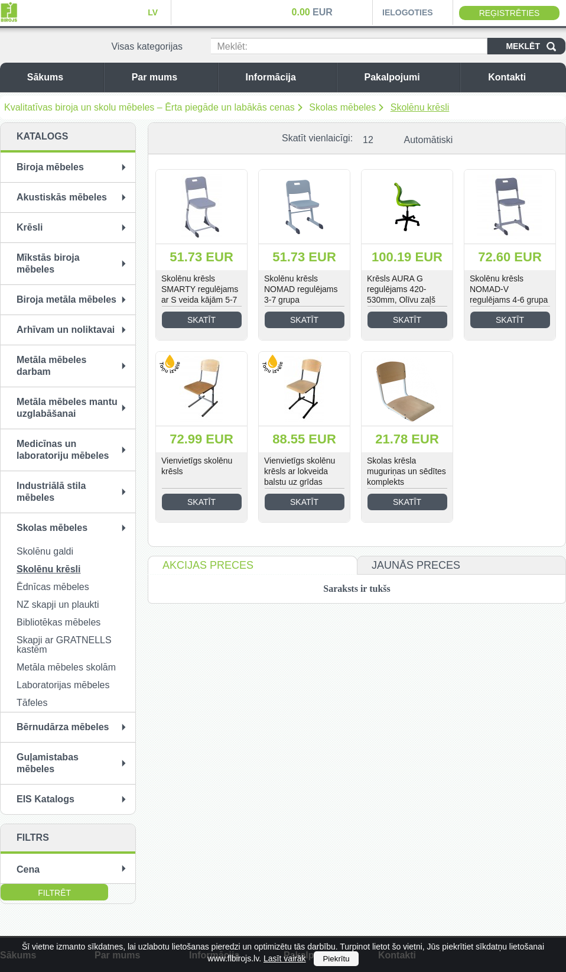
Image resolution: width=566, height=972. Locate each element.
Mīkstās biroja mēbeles (48, 263)
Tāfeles (32, 703)
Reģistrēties (509, 13)
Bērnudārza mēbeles (63, 727)
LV (153, 12)
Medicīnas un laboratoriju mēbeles (63, 450)
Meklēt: (232, 46)
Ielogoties (407, 12)
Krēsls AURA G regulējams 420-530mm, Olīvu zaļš (401, 289)
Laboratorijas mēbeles (63, 685)
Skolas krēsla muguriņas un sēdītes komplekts (406, 471)
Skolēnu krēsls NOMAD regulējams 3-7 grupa (300, 289)
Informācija (288, 77)
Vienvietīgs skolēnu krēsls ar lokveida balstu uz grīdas (299, 471)
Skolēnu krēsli (420, 107)
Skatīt (201, 320)
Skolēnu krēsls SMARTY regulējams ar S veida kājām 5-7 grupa (199, 294)
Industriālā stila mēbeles (51, 492)
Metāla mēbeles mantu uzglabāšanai (67, 408)
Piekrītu (336, 958)
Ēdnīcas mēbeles (53, 587)
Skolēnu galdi (45, 551)
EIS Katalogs (45, 799)
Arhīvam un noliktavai (66, 330)
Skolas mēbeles (342, 107)
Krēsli (30, 227)
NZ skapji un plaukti (58, 605)
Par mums (172, 77)
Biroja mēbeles (50, 167)
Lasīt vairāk (285, 958)
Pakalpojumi (409, 77)
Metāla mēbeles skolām (66, 667)
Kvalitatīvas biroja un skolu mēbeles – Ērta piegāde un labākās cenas (149, 107)
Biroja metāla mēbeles (66, 299)
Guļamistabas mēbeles (48, 763)
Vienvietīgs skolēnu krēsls (196, 466)
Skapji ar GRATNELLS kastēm (64, 645)
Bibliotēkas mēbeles (58, 622)
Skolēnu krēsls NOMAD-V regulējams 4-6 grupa (509, 289)
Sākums (62, 77)
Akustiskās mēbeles (62, 197)
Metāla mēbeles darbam (51, 366)
